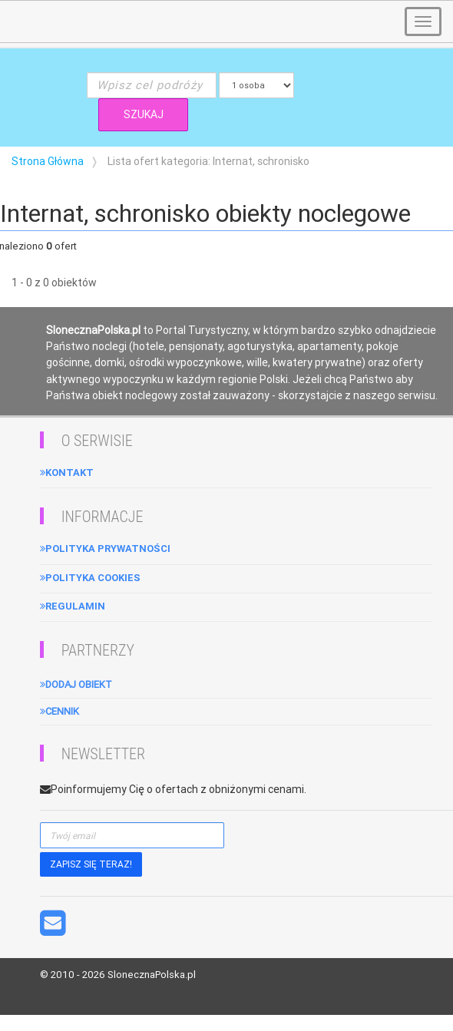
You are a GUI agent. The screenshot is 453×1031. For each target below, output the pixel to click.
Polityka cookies (90, 577)
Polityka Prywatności (105, 548)
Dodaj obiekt (76, 684)
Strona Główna (48, 161)
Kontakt (67, 472)
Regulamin (72, 606)
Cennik (59, 711)
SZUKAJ (144, 114)
